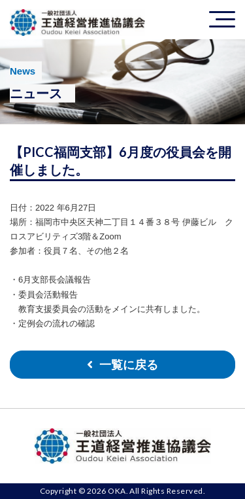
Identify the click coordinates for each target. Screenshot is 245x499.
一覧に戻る (128, 364)
